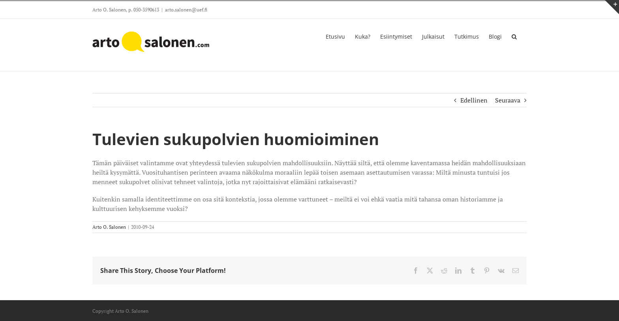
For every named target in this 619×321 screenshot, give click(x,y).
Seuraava (507, 100)
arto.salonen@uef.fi (186, 10)
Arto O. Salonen (109, 227)
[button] (514, 36)
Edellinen (474, 100)
